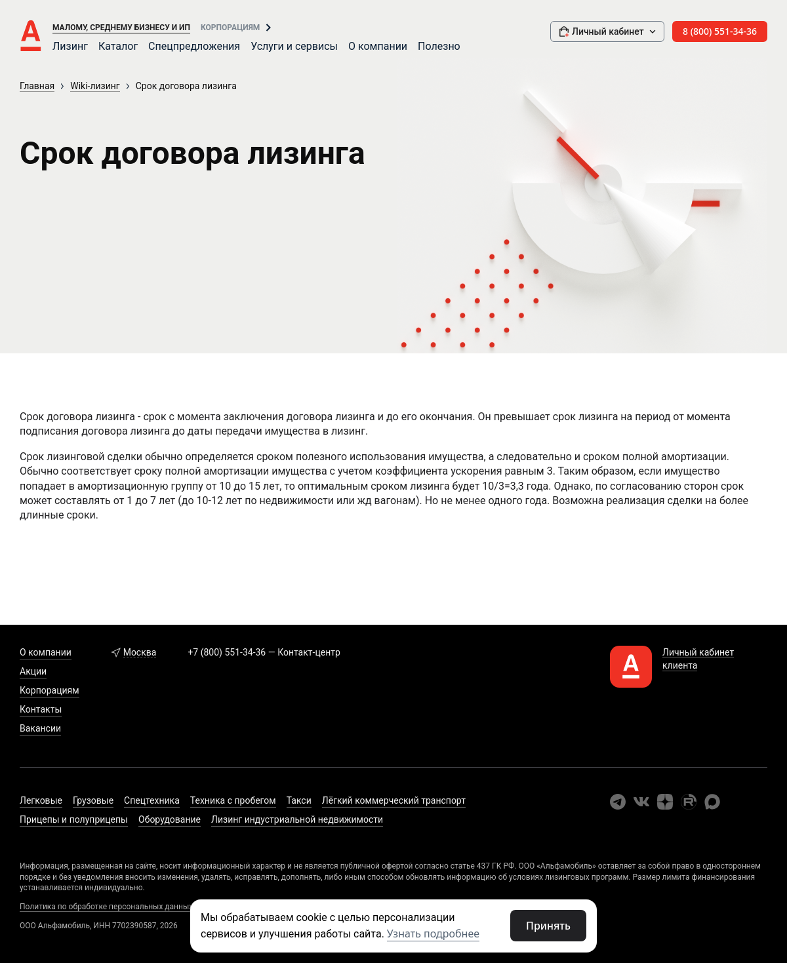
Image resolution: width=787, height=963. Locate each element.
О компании (377, 46)
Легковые (41, 800)
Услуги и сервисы (294, 46)
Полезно (439, 46)
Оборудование (169, 819)
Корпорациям (230, 27)
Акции (33, 671)
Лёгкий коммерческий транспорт (394, 800)
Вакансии (40, 728)
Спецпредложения (194, 46)
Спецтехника (152, 800)
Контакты (41, 709)
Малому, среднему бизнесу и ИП (121, 27)
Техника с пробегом (233, 800)
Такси (299, 800)
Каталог (118, 46)
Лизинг (70, 46)
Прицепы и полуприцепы (74, 819)
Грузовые (93, 800)
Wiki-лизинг (95, 86)
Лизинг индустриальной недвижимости (297, 819)
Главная (37, 86)
